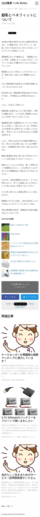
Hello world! (15, 234)
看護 (13, 23)
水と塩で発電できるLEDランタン (23, 261)
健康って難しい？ (7, 506)
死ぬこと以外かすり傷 (19, 225)
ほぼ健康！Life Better (14, 3)
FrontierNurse (20, 514)
